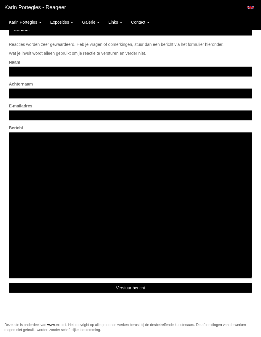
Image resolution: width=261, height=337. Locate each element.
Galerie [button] (90, 22)
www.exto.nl (56, 325)
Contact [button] (140, 22)
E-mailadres (20, 106)
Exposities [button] (61, 22)
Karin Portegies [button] (25, 22)
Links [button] (115, 22)
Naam (14, 62)
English (250, 7)
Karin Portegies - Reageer (35, 7)
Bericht (16, 127)
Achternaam (21, 84)
